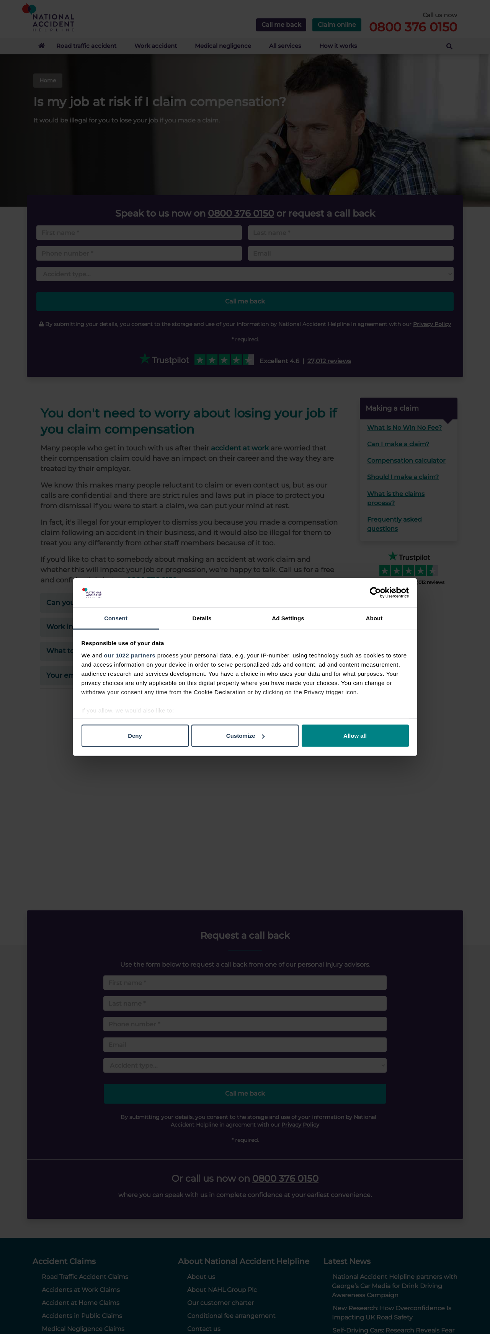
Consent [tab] (115, 618)
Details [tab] (202, 618)
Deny (135, 735)
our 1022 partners (129, 655)
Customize (245, 735)
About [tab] (374, 618)
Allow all (355, 735)
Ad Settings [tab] (288, 618)
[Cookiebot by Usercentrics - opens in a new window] (375, 593)
